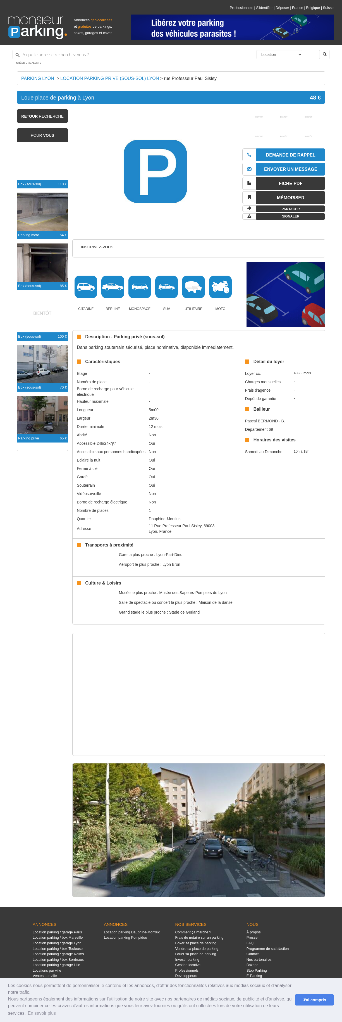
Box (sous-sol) (29, 184)
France (297, 8)
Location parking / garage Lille (56, 965)
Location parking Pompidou (125, 937)
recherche (42, 116)
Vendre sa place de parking (196, 949)
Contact (253, 954)
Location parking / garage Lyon (57, 943)
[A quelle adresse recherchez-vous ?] (130, 54)
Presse (252, 937)
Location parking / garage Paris (57, 932)
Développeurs (186, 976)
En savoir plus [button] (42, 1013)
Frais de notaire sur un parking (199, 937)
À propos (254, 932)
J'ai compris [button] (314, 1000)
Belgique (313, 8)
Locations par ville (47, 970)
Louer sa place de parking (195, 954)
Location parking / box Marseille (58, 937)
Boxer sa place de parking (195, 943)
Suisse (328, 8)
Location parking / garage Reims (58, 954)
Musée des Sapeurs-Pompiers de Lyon (193, 592)
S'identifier (264, 8)
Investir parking (187, 959)
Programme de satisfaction (268, 949)
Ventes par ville (45, 976)
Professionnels (241, 8)
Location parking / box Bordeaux (58, 959)
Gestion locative (187, 965)
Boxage (253, 965)
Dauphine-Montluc (165, 519)
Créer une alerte (28, 62)
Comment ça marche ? (193, 932)
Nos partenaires (259, 959)
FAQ (250, 943)
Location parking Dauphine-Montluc (132, 932)
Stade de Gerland (184, 612)
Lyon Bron (171, 564)
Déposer (282, 8)
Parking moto (28, 235)
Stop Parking (257, 970)
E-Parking (254, 976)
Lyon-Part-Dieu (169, 554)
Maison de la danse (215, 602)
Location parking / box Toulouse (58, 949)
